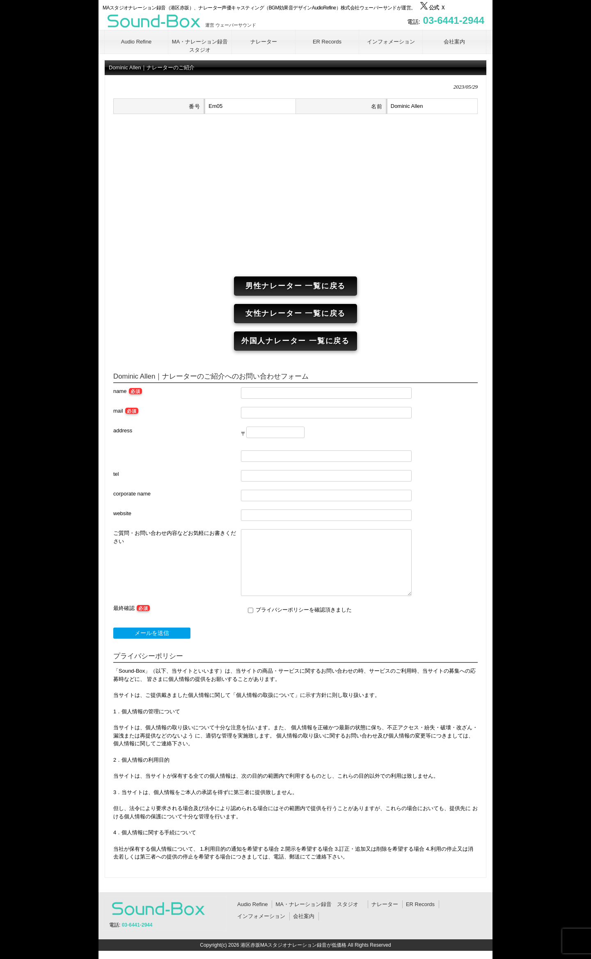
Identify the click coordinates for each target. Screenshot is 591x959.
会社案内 (303, 916)
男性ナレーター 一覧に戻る (295, 286)
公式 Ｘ (432, 8)
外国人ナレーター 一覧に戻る (295, 341)
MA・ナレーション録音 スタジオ (319, 904)
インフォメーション (261, 916)
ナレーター (384, 904)
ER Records (420, 904)
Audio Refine (252, 904)
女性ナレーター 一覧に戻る (295, 313)
